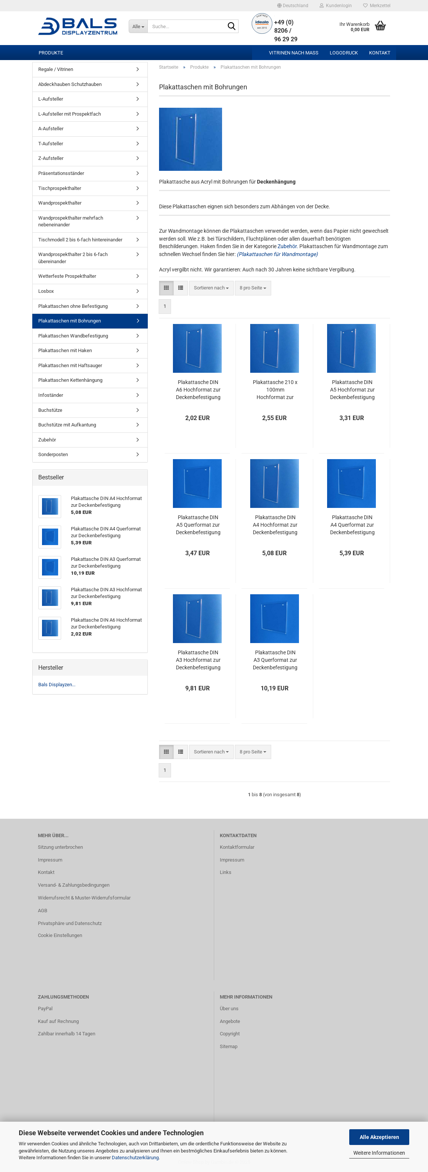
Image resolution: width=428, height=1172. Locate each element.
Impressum (50, 860)
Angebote (230, 1021)
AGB (42, 910)
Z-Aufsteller (50, 158)
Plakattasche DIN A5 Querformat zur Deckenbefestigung (198, 524)
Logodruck (344, 53)
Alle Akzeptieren (379, 1137)
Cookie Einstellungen (60, 935)
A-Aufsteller (50, 128)
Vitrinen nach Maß (293, 53)
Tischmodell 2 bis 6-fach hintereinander (80, 240)
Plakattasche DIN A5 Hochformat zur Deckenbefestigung (352, 389)
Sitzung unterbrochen (60, 847)
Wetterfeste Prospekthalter (67, 276)
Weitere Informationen (379, 1153)
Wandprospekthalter (59, 203)
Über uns (229, 1008)
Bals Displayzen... (56, 684)
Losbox (46, 291)
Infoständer (50, 395)
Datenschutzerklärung (135, 1157)
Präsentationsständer (61, 173)
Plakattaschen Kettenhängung (70, 380)
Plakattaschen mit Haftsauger (70, 365)
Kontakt (379, 53)
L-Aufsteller (50, 99)
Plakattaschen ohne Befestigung (73, 306)
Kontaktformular (237, 847)
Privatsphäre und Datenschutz (70, 923)
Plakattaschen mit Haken (65, 350)
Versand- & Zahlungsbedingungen (74, 885)
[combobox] (211, 288)
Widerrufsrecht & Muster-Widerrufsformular (84, 898)
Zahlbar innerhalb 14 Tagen (66, 1033)
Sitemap (228, 1046)
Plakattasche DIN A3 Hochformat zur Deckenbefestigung (198, 659)
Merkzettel (376, 5)
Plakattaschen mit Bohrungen (69, 321)
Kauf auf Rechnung (58, 1021)
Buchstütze (50, 410)
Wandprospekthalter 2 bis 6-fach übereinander (73, 258)
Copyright (230, 1033)
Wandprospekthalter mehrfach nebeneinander (70, 221)
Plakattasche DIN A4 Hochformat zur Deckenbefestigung (275, 524)
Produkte (51, 53)
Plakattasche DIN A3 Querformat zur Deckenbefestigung (275, 659)
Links (225, 872)
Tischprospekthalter (59, 188)
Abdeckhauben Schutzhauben (70, 84)
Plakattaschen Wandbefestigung (73, 336)
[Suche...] (138, 26)
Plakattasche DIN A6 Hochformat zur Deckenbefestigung (198, 389)
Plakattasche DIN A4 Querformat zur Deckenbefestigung (352, 524)
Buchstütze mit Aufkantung (67, 425)
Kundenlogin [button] (336, 5)
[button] (293, 5)
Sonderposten (53, 454)
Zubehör (47, 440)
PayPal (45, 1008)
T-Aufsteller (50, 143)
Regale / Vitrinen (55, 69)
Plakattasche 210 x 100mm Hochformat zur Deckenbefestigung (275, 390)
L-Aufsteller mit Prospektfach (69, 114)
